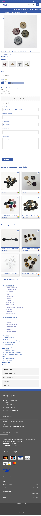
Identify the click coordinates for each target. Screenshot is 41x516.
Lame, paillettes (10, 304)
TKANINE (4, 284)
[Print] (23, 98)
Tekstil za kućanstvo (11, 326)
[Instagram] (4, 1)
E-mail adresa (5, 129)
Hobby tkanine (9, 330)
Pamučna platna (10, 319)
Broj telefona (6, 121)
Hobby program (9, 338)
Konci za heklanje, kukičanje (13, 354)
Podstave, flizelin (10, 343)
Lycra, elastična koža (11, 289)
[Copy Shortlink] (27, 98)
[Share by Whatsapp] (17, 98)
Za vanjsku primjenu (11, 332)
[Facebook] (2, 1)
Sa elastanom (10, 296)
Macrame (9, 298)
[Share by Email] (20, 98)
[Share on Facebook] (14, 98)
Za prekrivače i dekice (11, 324)
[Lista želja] (33, 10)
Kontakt (6, 381)
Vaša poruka (5, 136)
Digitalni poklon (7, 366)
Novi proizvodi (8, 378)
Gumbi (7, 336)
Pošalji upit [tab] (5, 103)
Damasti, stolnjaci (11, 328)
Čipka (7, 293)
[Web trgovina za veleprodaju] (18, 10)
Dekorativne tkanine (11, 317)
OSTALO (4, 364)
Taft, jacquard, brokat (12, 306)
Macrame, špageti (10, 351)
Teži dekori (8, 323)
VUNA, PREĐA (5, 349)
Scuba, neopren (10, 291)
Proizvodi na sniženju (10, 374)
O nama (6, 385)
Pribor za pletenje (7, 347)
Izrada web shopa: (18, 515)
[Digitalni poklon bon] (24, 10)
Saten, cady (9, 310)
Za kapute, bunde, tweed (12, 315)
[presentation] (12, 154)
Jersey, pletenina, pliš (11, 288)
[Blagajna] (37, 10)
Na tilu (8, 295)
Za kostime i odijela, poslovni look (15, 308)
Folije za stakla (9, 358)
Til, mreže (8, 301)
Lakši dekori (9, 321)
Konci (6, 339)
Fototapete (8, 360)
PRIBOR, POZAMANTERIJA (8, 334)
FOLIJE (3, 357)
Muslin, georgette (11, 302)
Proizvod (4, 106)
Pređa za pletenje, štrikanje (13, 352)
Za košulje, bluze (10, 313)
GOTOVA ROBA (6, 363)
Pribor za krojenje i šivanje (12, 341)
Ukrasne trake (9, 345)
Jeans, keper (9, 311)
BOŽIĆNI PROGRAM (9, 370)
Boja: (2, 71)
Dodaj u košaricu (19, 83)
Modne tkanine (9, 286)
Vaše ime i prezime (7, 114)
